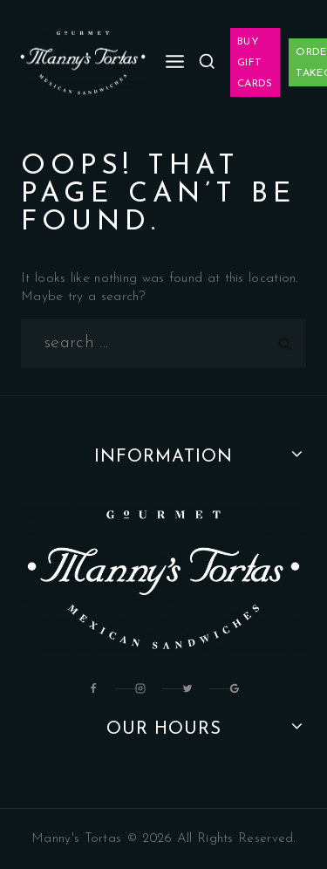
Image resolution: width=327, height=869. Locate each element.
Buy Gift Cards (255, 63)
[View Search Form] (207, 62)
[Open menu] (175, 62)
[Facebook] (93, 688)
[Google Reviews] (234, 688)
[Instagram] (140, 688)
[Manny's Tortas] (82, 63)
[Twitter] (187, 688)
